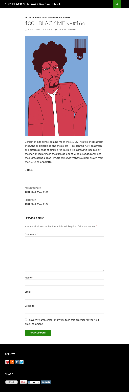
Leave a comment (66, 29)
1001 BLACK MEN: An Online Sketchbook (33, 4)
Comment (31, 234)
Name (29, 277)
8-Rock (48, 29)
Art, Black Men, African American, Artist (47, 17)
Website (29, 305)
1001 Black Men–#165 (64, 189)
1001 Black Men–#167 (64, 201)
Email (29, 291)
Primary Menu (125, 4)
